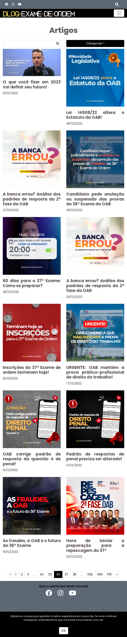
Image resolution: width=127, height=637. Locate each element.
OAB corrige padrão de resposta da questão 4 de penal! (32, 459)
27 (66, 574)
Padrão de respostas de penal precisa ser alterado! (95, 456)
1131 (109, 574)
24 (42, 574)
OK (63, 630)
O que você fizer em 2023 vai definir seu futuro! (32, 84)
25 (50, 574)
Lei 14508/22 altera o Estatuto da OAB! (95, 115)
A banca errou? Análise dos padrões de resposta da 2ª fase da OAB (32, 199)
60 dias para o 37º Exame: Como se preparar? (32, 283)
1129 (89, 574)
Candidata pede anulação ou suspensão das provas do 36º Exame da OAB (95, 199)
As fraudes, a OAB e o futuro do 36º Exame (32, 543)
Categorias (94, 43)
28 (74, 574)
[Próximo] (117, 574)
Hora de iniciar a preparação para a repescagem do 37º (95, 545)
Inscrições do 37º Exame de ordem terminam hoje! (32, 370)
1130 (99, 574)
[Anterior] (10, 574)
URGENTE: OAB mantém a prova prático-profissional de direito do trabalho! (95, 372)
